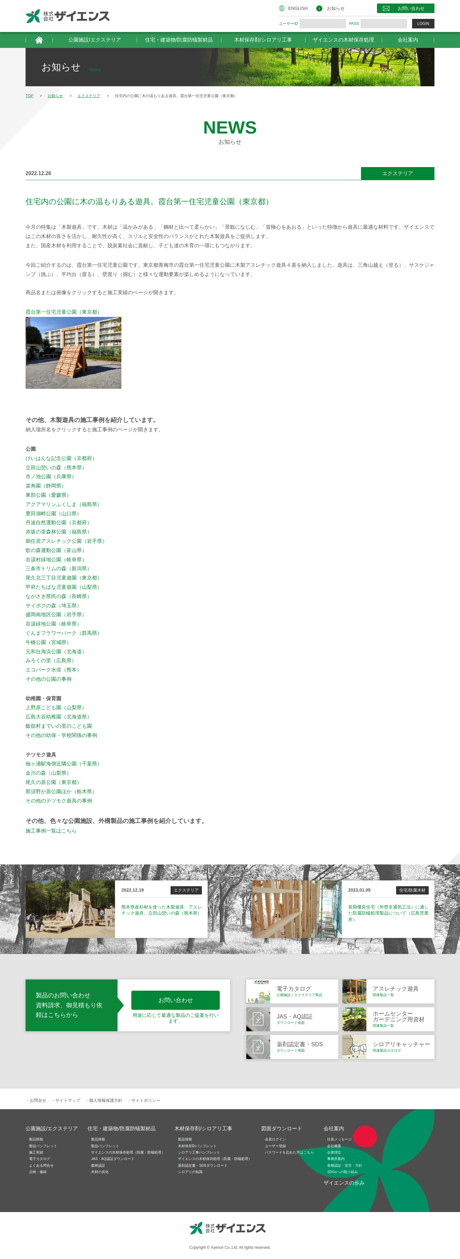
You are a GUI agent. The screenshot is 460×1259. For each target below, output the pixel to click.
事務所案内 (336, 1159)
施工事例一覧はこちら (51, 830)
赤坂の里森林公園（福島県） (59, 531)
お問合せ (38, 1100)
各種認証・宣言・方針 (344, 1165)
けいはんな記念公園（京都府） (61, 458)
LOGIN (423, 23)
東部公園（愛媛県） (49, 495)
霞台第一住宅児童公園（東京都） (64, 312)
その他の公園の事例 (49, 679)
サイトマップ (67, 1100)
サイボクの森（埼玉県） (54, 605)
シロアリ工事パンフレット (199, 1152)
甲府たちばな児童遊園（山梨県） (64, 587)
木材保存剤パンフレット (197, 1146)
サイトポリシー (145, 1100)
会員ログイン (275, 1139)
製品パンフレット (43, 1146)
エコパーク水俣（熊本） (54, 669)
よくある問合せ (41, 1165)
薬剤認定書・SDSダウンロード (202, 1165)
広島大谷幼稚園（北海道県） (59, 716)
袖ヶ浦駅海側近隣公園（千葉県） (64, 763)
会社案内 (408, 39)
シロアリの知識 (190, 1172)
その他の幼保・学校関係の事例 (61, 735)
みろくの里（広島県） (51, 660)
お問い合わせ (411, 8)
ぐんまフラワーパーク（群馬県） (64, 633)
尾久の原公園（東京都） (54, 782)
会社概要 (334, 1146)
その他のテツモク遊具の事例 (59, 800)
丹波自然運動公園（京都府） (59, 522)
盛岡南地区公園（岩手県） (56, 614)
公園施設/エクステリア (94, 39)
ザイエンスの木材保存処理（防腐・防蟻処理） (128, 1152)
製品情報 (36, 1139)
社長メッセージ (339, 1139)
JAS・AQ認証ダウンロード (112, 1159)
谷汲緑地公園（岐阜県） (54, 623)
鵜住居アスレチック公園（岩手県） (66, 541)
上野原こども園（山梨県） (56, 707)
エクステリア (397, 173)
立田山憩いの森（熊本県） (56, 467)
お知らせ (336, 8)
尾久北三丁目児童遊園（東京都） (64, 577)
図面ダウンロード (281, 1128)
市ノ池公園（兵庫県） (51, 476)
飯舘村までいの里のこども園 (59, 726)
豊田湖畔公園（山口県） (54, 513)
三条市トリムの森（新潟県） (59, 568)
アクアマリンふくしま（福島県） (64, 504)
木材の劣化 (100, 1172)
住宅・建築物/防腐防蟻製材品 (179, 39)
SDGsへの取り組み (342, 1172)
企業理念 (334, 1152)
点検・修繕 (38, 1172)
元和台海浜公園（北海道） (56, 651)
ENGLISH (298, 8)
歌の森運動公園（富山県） (56, 550)
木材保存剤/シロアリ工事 (263, 39)
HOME (39, 40)
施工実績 (36, 1152)
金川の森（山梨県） (49, 773)
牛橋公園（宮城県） (49, 642)
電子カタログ (39, 1159)
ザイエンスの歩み (344, 1183)
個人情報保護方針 (105, 1100)
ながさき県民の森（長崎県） (59, 596)
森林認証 (98, 1165)
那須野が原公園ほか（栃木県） (61, 791)
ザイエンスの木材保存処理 (343, 39)
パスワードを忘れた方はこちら (289, 1152)
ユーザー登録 (275, 1146)
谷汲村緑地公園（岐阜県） (56, 559)
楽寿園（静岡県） (46, 485)
